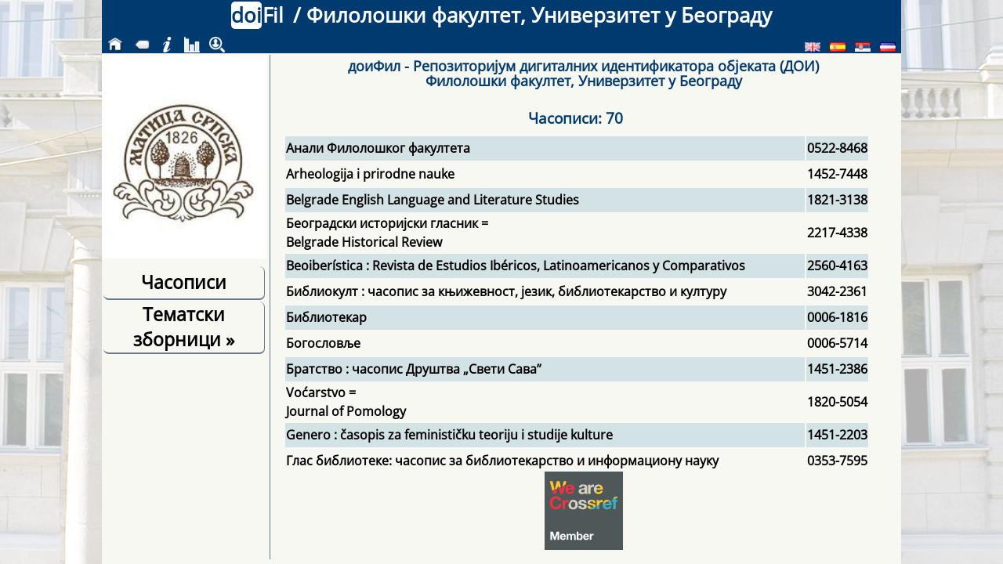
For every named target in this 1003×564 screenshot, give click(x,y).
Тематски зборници (183, 327)
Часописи (183, 282)
